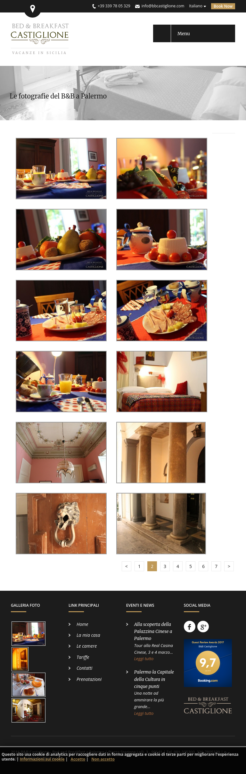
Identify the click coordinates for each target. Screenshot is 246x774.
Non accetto (103, 759)
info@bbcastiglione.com (163, 6)
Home (82, 624)
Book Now (223, 6)
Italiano (195, 6)
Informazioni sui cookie (42, 759)
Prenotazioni (89, 679)
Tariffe (83, 657)
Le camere (87, 646)
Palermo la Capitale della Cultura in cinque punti (154, 679)
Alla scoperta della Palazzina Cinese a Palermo (153, 631)
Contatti (84, 668)
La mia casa (88, 635)
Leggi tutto (144, 658)
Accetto (78, 759)
